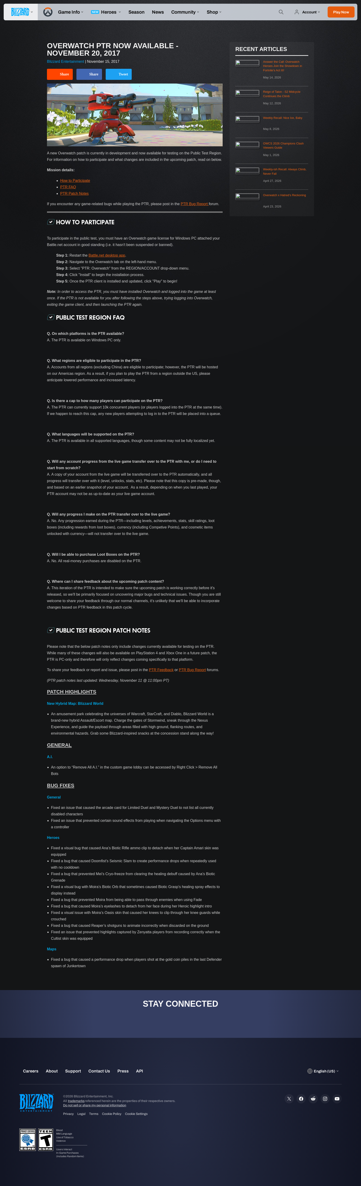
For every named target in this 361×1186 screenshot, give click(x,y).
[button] (341, 12)
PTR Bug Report (195, 204)
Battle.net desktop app (107, 255)
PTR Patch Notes (74, 193)
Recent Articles (261, 49)
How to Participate (75, 181)
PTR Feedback (161, 670)
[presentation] (21, 12)
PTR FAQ (68, 187)
